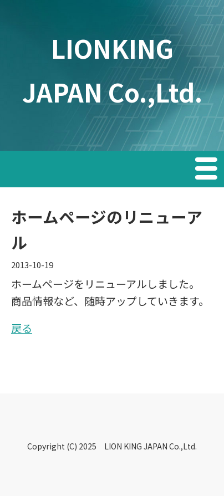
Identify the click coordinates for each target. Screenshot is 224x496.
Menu (207, 170)
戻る (21, 327)
